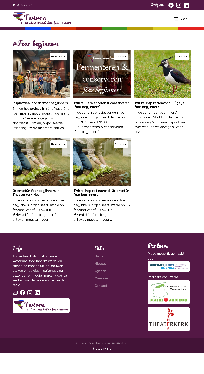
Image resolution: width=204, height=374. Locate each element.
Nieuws (100, 263)
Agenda (100, 270)
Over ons (101, 278)
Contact (100, 285)
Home (98, 256)
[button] (181, 19)
